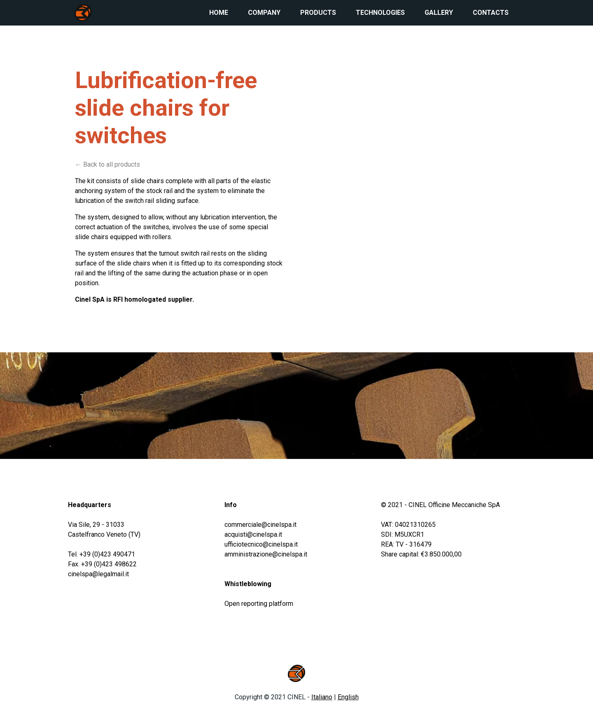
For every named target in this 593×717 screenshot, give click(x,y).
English (348, 697)
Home (218, 12)
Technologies (380, 12)
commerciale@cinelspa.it (260, 524)
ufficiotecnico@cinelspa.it (261, 544)
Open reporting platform (258, 604)
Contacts (491, 12)
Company (264, 12)
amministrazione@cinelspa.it (265, 554)
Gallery (439, 12)
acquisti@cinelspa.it (253, 534)
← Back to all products (107, 164)
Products (318, 12)
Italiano (321, 697)
